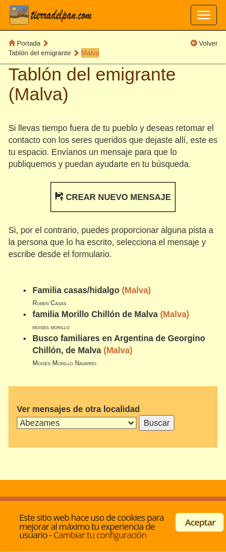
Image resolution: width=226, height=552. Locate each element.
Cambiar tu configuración (100, 535)
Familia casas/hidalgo (76, 290)
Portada (28, 43)
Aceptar (200, 522)
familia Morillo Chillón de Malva (94, 314)
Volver (208, 43)
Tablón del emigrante (39, 52)
